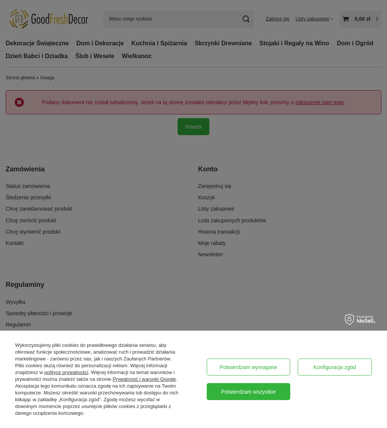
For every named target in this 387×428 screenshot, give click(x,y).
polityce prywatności (66, 372)
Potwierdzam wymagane (248, 367)
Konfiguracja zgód (335, 367)
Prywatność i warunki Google (144, 379)
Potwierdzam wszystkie (248, 392)
